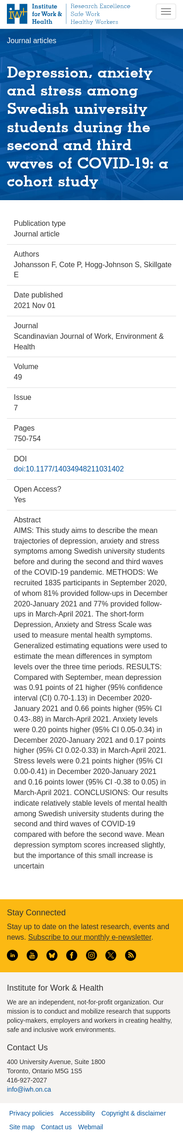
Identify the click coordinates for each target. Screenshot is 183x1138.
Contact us (56, 1127)
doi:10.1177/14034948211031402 (69, 469)
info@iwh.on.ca (29, 1089)
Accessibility (77, 1113)
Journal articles (32, 41)
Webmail (90, 1127)
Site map (21, 1127)
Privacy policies (31, 1113)
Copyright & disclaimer (134, 1113)
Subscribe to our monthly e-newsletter (89, 937)
